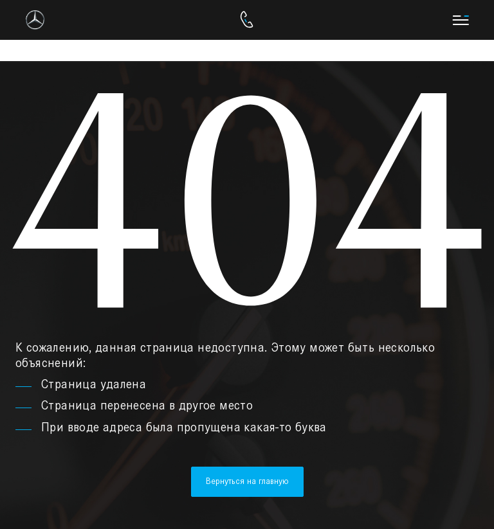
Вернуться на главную (247, 481)
